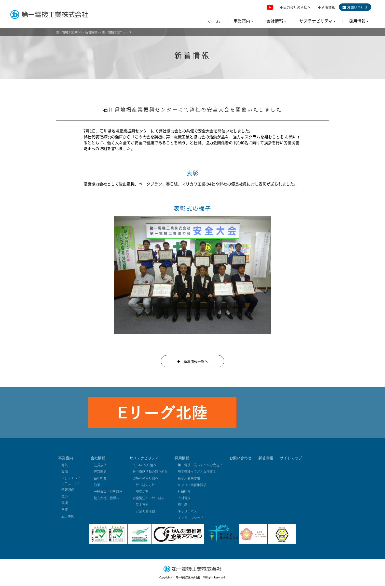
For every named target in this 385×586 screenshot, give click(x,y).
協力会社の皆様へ (295, 7)
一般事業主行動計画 (108, 491)
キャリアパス (187, 511)
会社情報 (98, 458)
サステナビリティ (144, 458)
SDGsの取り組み (144, 464)
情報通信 (67, 489)
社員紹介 (184, 491)
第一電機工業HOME (69, 32)
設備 (64, 471)
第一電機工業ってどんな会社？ (200, 464)
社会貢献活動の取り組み (150, 471)
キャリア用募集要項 (192, 484)
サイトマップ (291, 458)
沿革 (97, 484)
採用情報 (182, 458)
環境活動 (142, 491)
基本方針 (142, 504)
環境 (64, 502)
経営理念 (100, 471)
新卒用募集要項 (189, 478)
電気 (64, 464)
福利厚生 (184, 504)
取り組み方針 (145, 484)
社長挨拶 (100, 464)
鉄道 (64, 509)
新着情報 (326, 7)
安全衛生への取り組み (149, 497)
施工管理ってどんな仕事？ (197, 471)
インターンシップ (190, 517)
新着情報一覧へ (192, 361)
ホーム (214, 21)
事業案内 (65, 458)
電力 (64, 496)
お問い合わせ (355, 7)
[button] (243, 20)
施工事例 (67, 516)
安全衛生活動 (145, 511)
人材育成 (184, 497)
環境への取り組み (145, 478)
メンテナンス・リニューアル (72, 480)
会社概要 (100, 478)
